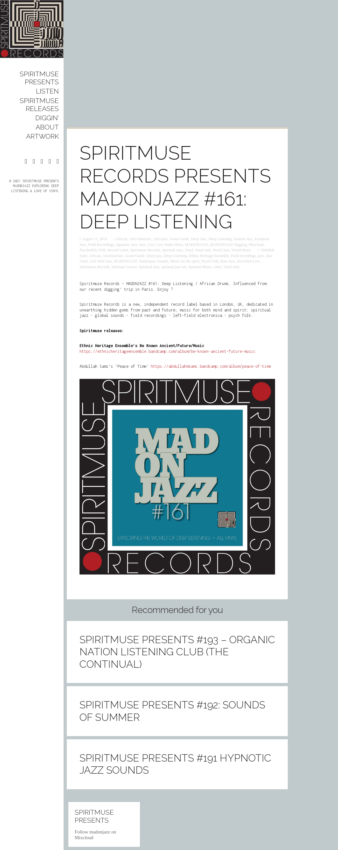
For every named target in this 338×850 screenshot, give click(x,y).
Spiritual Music (200, 267)
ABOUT (47, 127)
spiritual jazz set (174, 267)
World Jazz (221, 250)
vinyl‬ (218, 267)
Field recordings (243, 256)
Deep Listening (220, 239)
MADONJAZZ (196, 244)
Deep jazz (154, 256)
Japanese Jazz (126, 244)
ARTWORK (42, 136)
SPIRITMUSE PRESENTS (39, 78)
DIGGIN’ (47, 118)
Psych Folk (210, 261)
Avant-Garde (179, 239)
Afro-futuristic (140, 239)
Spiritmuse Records (145, 250)
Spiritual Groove (124, 267)
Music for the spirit (184, 261)
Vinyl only (203, 250)
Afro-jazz (160, 239)
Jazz (142, 244)
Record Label (117, 250)
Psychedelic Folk (92, 250)
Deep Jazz (198, 239)
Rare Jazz (227, 261)
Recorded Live (248, 261)
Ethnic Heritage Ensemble (209, 256)
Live (151, 244)
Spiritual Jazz (172, 250)
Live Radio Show (169, 244)
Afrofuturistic (112, 256)
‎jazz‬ (261, 256)
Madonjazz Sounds (154, 261)
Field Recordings (101, 244)
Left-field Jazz (101, 261)
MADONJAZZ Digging (228, 244)
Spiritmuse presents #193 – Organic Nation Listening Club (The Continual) (177, 652)
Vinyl (188, 250)
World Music (241, 250)
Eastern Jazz (243, 239)
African (122, 239)
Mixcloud (256, 244)
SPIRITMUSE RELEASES (39, 105)
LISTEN (47, 91)
